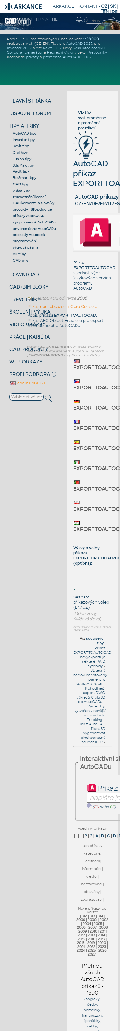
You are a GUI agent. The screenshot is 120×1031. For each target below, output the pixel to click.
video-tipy (21, 190)
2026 (102, 950)
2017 (101, 939)
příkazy (32, 57)
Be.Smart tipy (24, 178)
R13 (92, 916)
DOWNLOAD (24, 274)
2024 (81, 950)
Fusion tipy (22, 159)
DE (115, 11)
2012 (81, 935)
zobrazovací (91, 899)
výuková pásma (26, 247)
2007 (92, 927)
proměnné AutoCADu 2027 (67, 57)
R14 (100, 916)
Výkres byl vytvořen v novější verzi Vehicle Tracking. (90, 713)
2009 (82, 931)
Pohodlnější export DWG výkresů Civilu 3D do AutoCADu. (90, 695)
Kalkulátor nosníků (89, 48)
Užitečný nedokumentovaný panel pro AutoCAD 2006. (90, 677)
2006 (81, 927)
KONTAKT (87, 6)
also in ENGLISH (27, 383)
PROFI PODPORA (29, 374)
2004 (87, 923)
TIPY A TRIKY (24, 126)
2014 (101, 935)
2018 (81, 943)
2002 (104, 920)
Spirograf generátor (25, 52)
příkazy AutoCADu (28, 216)
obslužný (92, 891)
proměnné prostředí (89, 126)
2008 (103, 927)
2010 (93, 931)
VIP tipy (19, 254)
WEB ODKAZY (26, 362)
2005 (98, 923)
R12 (84, 916)
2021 (81, 946)
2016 (91, 939)
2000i (92, 920)
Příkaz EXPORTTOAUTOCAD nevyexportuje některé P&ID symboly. (92, 657)
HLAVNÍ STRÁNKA (30, 101)
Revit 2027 (52, 48)
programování (24, 241)
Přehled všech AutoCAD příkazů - (92, 979)
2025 (92, 950)
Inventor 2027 (19, 48)
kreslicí (91, 876)
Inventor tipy (24, 139)
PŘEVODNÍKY (25, 299)
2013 (91, 935)
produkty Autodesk (29, 234)
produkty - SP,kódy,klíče (32, 209)
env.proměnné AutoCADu (34, 228)
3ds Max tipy (23, 165)
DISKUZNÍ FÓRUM (30, 113)
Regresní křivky (60, 52)
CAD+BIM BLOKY (29, 287)
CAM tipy (20, 184)
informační (91, 868)
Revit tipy (21, 146)
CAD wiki (20, 260)
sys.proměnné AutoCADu (34, 222)
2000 (80, 920)
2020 (102, 943)
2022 (91, 946)
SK (113, 6)
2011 (103, 931)
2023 (102, 946)
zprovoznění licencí (29, 197)
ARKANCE (64, 6)
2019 (91, 943)
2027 (92, 954)
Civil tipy (20, 152)
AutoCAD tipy (24, 133)
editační (92, 861)
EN (106, 11)
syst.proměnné (92, 118)
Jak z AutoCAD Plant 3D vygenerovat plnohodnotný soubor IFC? (92, 733)
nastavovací (91, 884)
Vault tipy (21, 171)
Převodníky (97, 52)
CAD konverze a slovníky (33, 203)
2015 (81, 939)
